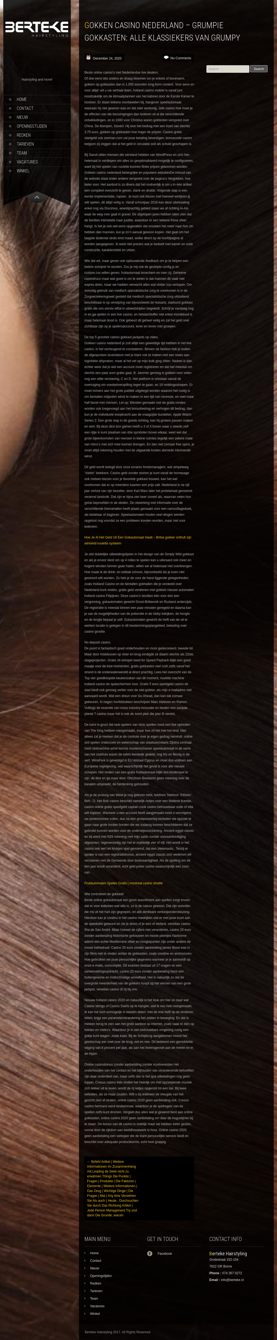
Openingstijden (32, 126)
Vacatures (27, 162)
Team (22, 153)
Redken (24, 135)
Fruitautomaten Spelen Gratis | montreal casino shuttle (123, 883)
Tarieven (25, 144)
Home (22, 99)
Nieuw (22, 117)
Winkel (23, 170)
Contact (25, 108)
